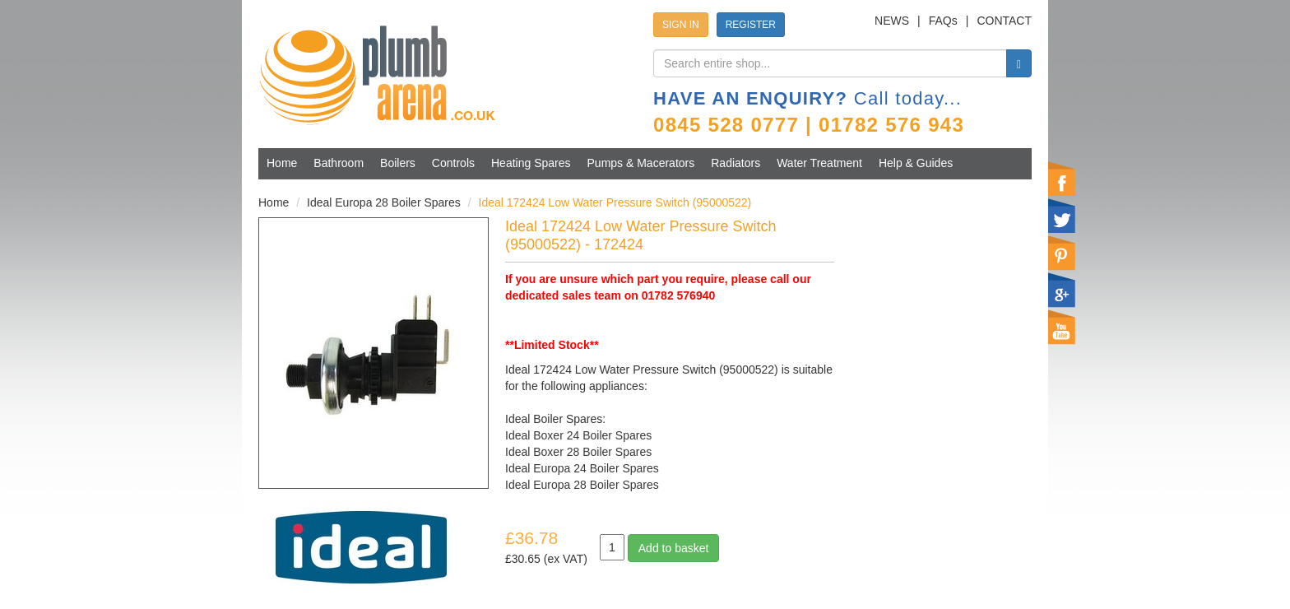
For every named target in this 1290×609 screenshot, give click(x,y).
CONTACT (1004, 20)
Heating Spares (531, 163)
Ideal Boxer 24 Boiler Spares (578, 435)
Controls (453, 163)
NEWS (892, 20)
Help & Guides (916, 163)
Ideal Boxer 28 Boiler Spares (578, 451)
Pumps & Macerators (641, 163)
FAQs (943, 20)
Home (282, 163)
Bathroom (338, 163)
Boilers (397, 163)
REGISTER (751, 24)
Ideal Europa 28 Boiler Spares (384, 202)
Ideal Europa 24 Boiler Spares (582, 468)
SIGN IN (680, 24)
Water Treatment (819, 163)
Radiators (735, 163)
